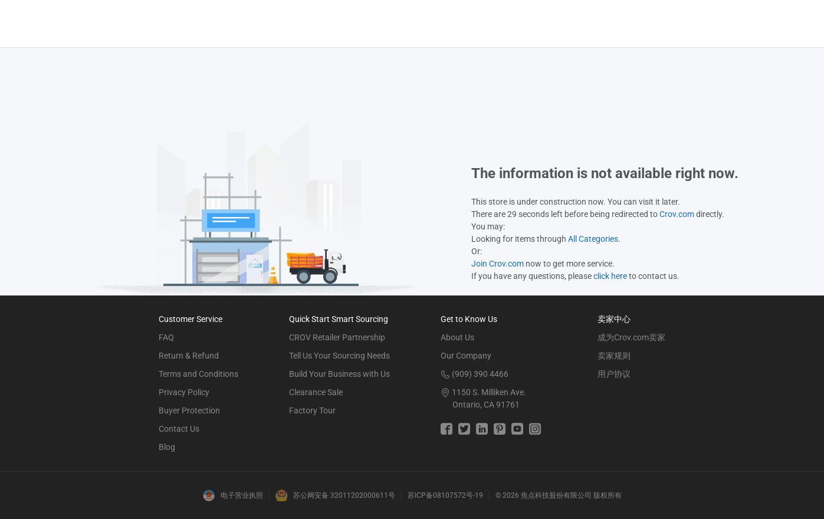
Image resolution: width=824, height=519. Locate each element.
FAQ (166, 337)
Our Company (466, 355)
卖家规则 (614, 355)
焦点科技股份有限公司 (556, 495)
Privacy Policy (184, 392)
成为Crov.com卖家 (631, 337)
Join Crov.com (497, 263)
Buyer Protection (189, 410)
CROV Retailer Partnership (337, 337)
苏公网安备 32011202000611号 (344, 495)
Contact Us (179, 428)
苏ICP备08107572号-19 (445, 495)
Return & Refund (189, 355)
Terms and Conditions (198, 374)
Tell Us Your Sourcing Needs (339, 355)
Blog (167, 447)
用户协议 (614, 374)
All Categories (593, 239)
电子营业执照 (242, 495)
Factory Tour (312, 410)
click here (610, 276)
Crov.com (676, 214)
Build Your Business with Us (339, 374)
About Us (457, 337)
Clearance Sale (316, 392)
